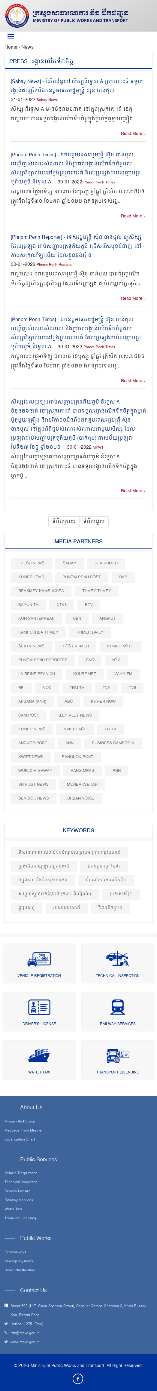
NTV (116, 660)
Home (12, 47)
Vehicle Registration (39, 976)
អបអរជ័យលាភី (66, 907)
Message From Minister (24, 1131)
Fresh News (31, 563)
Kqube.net (84, 674)
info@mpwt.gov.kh (25, 1333)
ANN (69, 743)
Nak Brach (75, 729)
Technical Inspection (118, 976)
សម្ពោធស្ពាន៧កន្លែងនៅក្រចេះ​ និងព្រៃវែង (54, 894)
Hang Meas (82, 770)
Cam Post (28, 715)
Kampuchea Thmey (38, 632)
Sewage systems (19, 1261)
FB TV (110, 729)
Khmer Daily (90, 632)
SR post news (33, 784)
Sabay (69, 563)
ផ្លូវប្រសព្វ (26, 907)
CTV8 (62, 604)
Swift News (31, 757)
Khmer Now (103, 701)
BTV (89, 604)
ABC (69, 701)
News (27, 47)
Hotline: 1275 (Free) (27, 1324)
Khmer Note (120, 646)
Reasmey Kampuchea (41, 591)
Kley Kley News (74, 715)
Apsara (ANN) (32, 701)
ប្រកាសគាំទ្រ (121, 894)
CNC (90, 660)
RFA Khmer (106, 563)
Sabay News (47, 100)
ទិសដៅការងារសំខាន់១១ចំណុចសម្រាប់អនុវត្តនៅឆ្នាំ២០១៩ (69, 852)
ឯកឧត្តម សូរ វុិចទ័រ (104, 866)
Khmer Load (31, 577)
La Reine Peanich (36, 674)
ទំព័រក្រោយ (64, 521)
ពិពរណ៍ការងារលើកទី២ (106, 880)
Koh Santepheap (36, 618)
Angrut (107, 618)
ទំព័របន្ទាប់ (94, 521)
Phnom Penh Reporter (55, 265)
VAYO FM (123, 674)
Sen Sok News (33, 798)
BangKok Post (77, 757)
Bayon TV (28, 604)
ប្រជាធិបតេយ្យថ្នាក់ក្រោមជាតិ (43, 866)
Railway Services (118, 1024)
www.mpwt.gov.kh (25, 1342)
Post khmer (76, 646)
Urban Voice (80, 798)
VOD (47, 687)
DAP (123, 577)
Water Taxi (39, 1073)
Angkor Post (32, 743)
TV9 (132, 687)
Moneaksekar (82, 784)
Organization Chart (20, 1140)
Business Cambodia (113, 743)
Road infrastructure (20, 1270)
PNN (117, 770)
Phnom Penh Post (81, 577)
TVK (106, 687)
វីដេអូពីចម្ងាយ (110, 907)
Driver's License (39, 1024)
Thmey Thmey (96, 591)
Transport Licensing (117, 1073)
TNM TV (77, 687)
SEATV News (31, 646)
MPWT (98, 448)
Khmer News (31, 729)
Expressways (15, 1252)
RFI (21, 687)
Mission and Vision (20, 1122)
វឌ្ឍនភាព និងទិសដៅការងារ (43, 880)
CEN (77, 618)
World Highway (35, 770)
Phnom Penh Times (99, 183)
